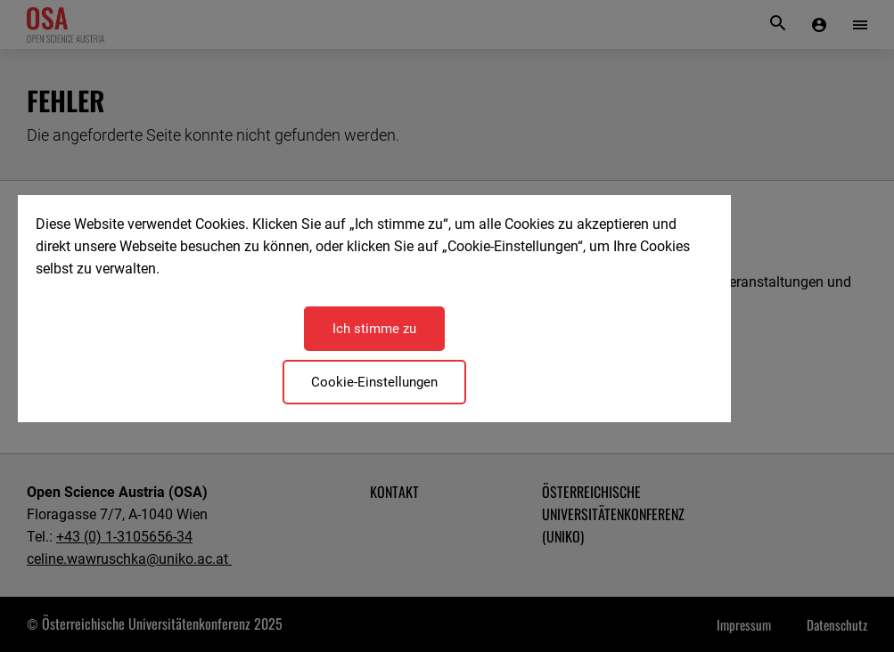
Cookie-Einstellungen (374, 382)
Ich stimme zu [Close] (374, 329)
